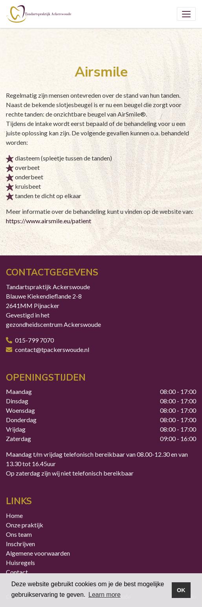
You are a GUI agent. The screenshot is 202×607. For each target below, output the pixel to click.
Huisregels (20, 562)
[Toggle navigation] (186, 14)
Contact (17, 572)
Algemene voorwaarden (38, 553)
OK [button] (181, 590)
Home (14, 515)
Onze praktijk (24, 525)
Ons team (19, 534)
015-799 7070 (34, 340)
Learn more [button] (104, 594)
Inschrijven (20, 543)
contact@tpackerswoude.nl (52, 349)
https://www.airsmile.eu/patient (48, 220)
